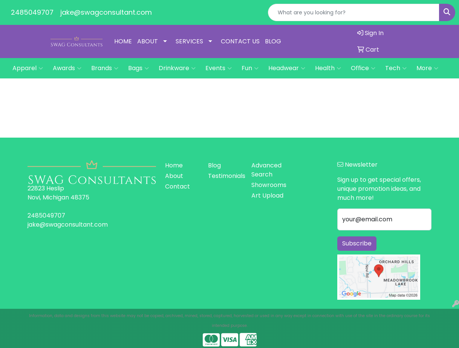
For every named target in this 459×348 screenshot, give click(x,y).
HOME (123, 41)
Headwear (286, 68)
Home (174, 165)
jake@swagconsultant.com (106, 12)
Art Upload (267, 195)
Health (328, 68)
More (427, 68)
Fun (250, 68)
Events (218, 68)
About (174, 176)
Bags (138, 68)
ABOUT (147, 41)
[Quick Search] (354, 12)
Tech (396, 68)
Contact (177, 186)
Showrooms (268, 185)
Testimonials (225, 176)
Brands (104, 68)
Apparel (27, 68)
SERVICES (189, 41)
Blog (214, 165)
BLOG (273, 41)
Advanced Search (266, 170)
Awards (67, 68)
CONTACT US (240, 41)
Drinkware (177, 68)
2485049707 (32, 12)
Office (363, 68)
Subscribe (357, 243)
